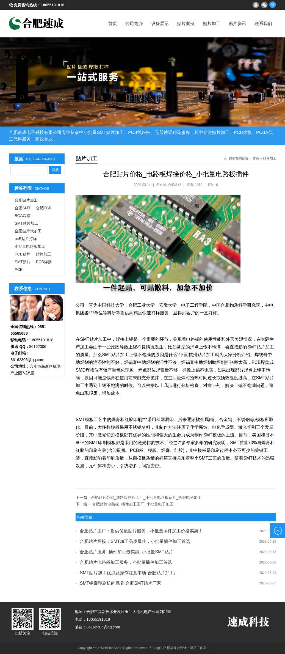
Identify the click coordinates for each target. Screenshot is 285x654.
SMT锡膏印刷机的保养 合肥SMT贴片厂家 (120, 583)
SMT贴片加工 (26, 223)
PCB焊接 (44, 262)
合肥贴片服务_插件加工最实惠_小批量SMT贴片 (126, 551)
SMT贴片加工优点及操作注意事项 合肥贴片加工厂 (129, 572)
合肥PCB (44, 208)
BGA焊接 (23, 215)
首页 (112, 23)
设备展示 (160, 23)
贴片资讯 (237, 23)
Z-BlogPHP (158, 648)
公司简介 (134, 23)
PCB (19, 269)
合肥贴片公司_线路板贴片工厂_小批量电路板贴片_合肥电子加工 (146, 497)
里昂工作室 (198, 648)
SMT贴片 (23, 262)
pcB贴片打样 (26, 239)
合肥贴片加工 (26, 200)
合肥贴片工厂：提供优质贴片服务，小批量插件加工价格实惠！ (141, 531)
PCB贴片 (22, 254)
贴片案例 (186, 23)
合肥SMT (23, 208)
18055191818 (52, 5)
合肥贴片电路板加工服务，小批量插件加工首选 (126, 562)
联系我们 (263, 23)
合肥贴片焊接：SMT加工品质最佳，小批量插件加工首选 (135, 541)
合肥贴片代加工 (28, 231)
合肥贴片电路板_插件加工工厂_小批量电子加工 (132, 504)
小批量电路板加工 (30, 246)
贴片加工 (211, 23)
